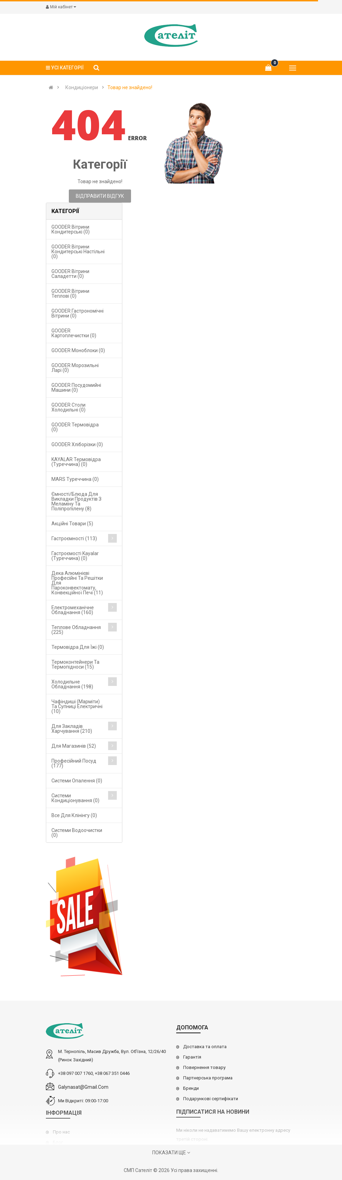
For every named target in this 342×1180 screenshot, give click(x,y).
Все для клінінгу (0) (74, 815)
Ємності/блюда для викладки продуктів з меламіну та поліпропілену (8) (76, 501)
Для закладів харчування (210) (71, 728)
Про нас (61, 1132)
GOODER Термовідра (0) (75, 427)
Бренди (191, 1088)
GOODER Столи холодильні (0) (68, 407)
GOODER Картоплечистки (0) (73, 333)
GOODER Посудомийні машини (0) (76, 387)
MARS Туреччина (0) (75, 479)
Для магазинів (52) (73, 746)
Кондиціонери (81, 87)
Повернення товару (204, 1067)
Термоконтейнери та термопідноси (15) (75, 664)
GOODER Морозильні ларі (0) (75, 368)
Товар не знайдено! (129, 87)
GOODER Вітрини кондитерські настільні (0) (78, 251)
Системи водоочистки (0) (76, 832)
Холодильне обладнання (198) (72, 684)
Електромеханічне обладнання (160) (72, 610)
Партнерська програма (208, 1077)
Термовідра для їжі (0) (77, 647)
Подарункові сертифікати (210, 1098)
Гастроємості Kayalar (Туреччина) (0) (75, 556)
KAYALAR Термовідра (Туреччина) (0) (76, 462)
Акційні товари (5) (72, 523)
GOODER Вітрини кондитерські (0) (70, 229)
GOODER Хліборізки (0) (77, 444)
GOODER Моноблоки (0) (78, 350)
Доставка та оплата (205, 1046)
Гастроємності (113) (74, 538)
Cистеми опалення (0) (76, 780)
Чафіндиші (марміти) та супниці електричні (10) (77, 706)
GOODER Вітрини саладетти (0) (70, 274)
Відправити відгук (100, 196)
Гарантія (192, 1057)
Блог (58, 1142)
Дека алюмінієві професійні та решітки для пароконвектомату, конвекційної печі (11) (77, 582)
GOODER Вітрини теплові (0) (70, 293)
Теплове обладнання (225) (76, 630)
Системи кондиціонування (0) (75, 798)
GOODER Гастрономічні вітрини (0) (77, 313)
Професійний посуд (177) (73, 763)
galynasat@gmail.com (83, 1087)
